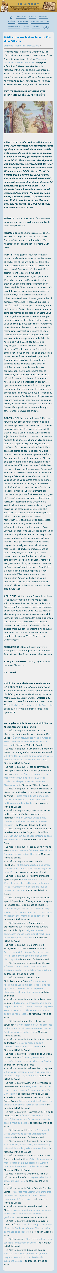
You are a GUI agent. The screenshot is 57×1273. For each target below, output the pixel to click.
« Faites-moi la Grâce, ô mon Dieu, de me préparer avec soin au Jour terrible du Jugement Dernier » (25, 1257)
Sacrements (14, 27)
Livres (26, 27)
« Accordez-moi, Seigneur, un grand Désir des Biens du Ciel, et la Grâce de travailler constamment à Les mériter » (28, 1196)
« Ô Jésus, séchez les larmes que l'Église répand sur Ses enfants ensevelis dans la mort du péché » (27, 1119)
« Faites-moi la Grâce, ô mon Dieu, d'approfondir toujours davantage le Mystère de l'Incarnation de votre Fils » (27, 800)
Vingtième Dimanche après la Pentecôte (25, 61)
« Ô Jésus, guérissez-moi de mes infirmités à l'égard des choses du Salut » (27, 1060)
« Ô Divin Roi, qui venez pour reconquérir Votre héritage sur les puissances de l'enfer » (28, 758)
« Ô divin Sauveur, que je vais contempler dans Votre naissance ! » (28, 838)
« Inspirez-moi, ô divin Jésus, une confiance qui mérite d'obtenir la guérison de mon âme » (28, 1147)
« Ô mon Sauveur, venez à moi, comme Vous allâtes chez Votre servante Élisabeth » (25, 821)
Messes (32, 17)
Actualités (21, 17)
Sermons (43, 17)
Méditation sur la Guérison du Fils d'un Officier (27, 39)
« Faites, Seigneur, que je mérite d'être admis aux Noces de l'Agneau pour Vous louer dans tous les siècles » (28, 1163)
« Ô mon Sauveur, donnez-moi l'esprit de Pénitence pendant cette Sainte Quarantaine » (27, 969)
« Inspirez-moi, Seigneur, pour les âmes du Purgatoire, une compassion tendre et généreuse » (27, 1214)
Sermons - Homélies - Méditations (21, 46)
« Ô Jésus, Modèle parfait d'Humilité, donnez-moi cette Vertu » (23, 1045)
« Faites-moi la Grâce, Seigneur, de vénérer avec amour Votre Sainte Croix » (28, 1103)
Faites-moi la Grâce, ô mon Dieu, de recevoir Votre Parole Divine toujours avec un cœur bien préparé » (27, 956)
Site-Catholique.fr (28, 4)
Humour (36, 27)
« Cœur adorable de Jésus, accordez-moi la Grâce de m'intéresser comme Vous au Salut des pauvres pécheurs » (28, 1028)
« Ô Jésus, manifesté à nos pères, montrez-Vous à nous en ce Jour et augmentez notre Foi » (28, 869)
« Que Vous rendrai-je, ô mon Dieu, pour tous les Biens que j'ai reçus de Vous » (27, 1074)
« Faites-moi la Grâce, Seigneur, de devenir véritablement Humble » (27, 1134)
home (11, 17)
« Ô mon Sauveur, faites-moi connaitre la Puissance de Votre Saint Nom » (28, 852)
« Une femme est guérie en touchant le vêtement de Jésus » (28, 1241)
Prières (11, 22)
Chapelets (23, 22)
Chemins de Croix (40, 22)
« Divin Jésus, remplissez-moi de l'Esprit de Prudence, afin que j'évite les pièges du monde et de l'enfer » (28, 1228)
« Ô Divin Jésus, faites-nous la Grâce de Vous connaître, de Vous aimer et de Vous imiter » (27, 742)
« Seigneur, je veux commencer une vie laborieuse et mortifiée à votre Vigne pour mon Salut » (27, 934)
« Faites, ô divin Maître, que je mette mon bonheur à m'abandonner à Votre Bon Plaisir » (28, 1090)
